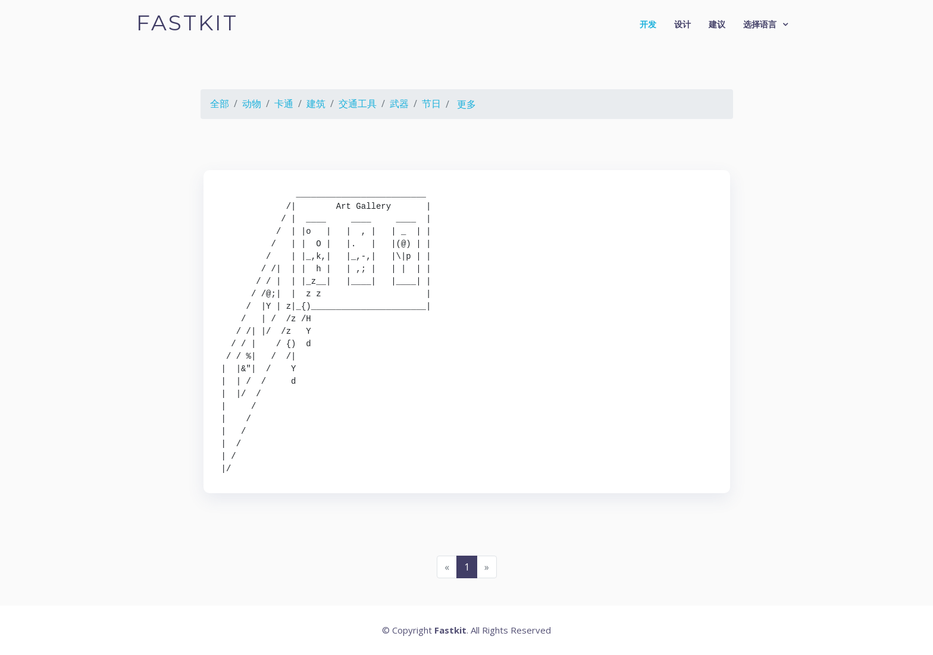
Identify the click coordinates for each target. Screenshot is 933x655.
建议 (717, 24)
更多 (466, 104)
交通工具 (358, 103)
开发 (648, 24)
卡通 (283, 103)
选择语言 (760, 24)
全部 (219, 103)
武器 (399, 103)
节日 (431, 103)
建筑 (315, 103)
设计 (682, 24)
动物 (251, 103)
